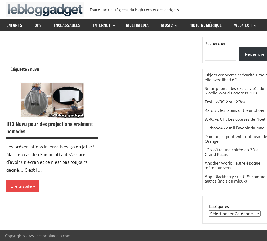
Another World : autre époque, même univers (233, 165)
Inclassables (67, 25)
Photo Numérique (205, 25)
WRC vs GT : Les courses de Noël (235, 118)
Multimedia (137, 25)
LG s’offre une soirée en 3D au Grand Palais (233, 152)
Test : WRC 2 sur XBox (225, 101)
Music (169, 25)
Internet (104, 25)
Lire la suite (21, 185)
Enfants (14, 25)
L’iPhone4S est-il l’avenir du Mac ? (235, 127)
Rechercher (215, 43)
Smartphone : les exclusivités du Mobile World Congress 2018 (234, 90)
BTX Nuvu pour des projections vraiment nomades (49, 127)
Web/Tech (245, 25)
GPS (38, 25)
